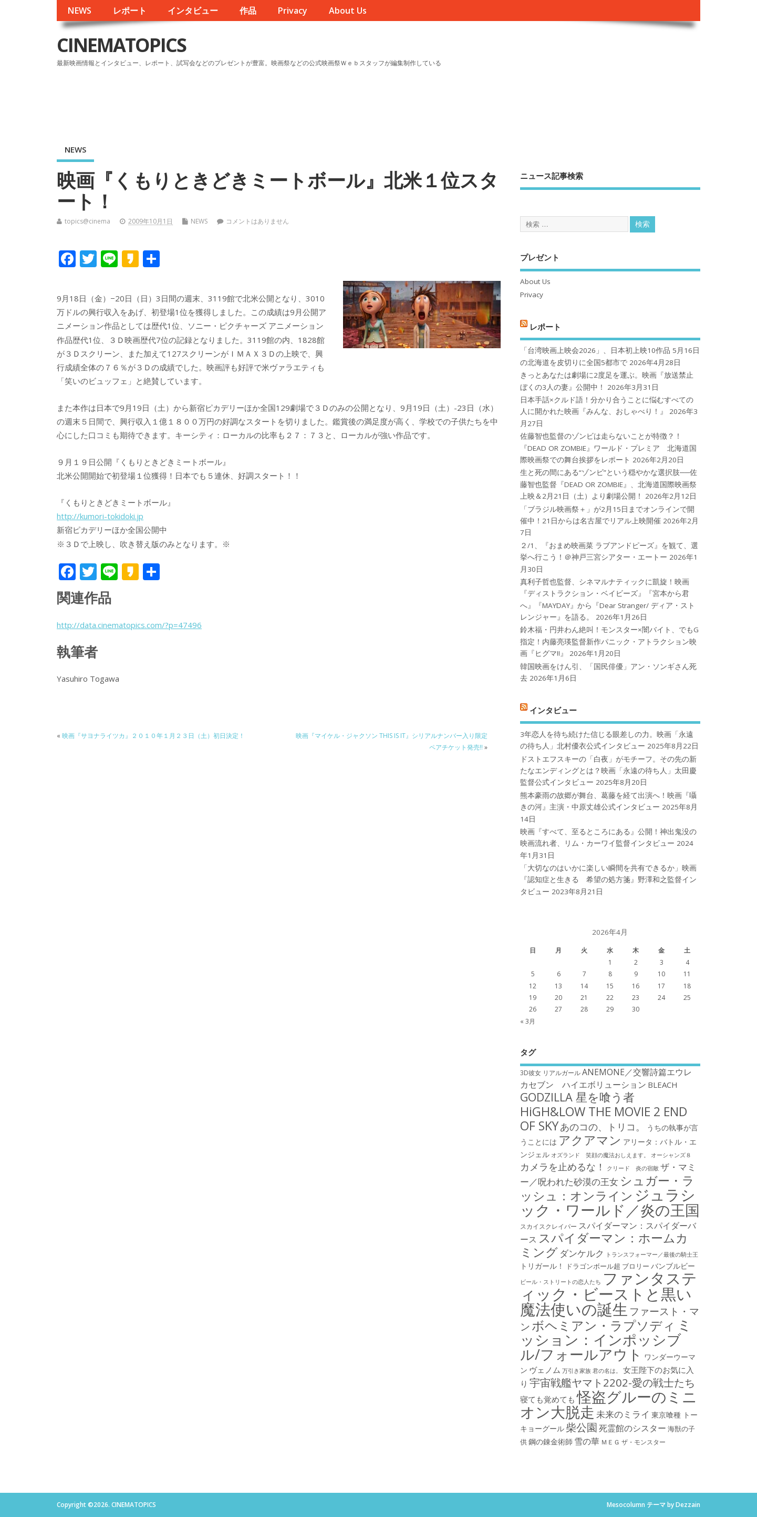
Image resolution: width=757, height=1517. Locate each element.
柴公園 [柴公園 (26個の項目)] (581, 1427)
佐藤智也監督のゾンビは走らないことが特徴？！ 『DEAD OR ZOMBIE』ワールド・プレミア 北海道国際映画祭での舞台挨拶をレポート (608, 447)
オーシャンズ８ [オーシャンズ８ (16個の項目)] (671, 1155)
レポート (130, 10)
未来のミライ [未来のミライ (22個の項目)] (623, 1414)
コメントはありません (257, 221)
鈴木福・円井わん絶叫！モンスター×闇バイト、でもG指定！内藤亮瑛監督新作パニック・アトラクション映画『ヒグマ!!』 (609, 641)
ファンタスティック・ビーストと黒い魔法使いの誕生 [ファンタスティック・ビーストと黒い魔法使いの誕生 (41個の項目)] (608, 1294)
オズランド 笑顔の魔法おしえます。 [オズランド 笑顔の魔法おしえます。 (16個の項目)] (600, 1155)
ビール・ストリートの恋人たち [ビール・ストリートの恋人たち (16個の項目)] (560, 1282)
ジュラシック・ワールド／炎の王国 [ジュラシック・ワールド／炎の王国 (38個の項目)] (610, 1202)
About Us (348, 10)
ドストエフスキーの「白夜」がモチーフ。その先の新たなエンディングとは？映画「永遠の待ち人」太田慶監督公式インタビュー (608, 770)
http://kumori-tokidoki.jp (100, 516)
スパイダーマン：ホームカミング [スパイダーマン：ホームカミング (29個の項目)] (604, 1245)
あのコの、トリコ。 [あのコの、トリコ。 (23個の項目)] (602, 1126)
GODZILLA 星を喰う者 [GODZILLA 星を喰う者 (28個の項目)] (577, 1097)
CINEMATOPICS (121, 45)
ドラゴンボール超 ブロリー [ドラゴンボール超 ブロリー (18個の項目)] (607, 1266)
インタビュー (193, 10)
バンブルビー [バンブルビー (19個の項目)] (673, 1266)
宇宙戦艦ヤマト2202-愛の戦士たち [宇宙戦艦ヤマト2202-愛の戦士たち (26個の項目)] (612, 1382)
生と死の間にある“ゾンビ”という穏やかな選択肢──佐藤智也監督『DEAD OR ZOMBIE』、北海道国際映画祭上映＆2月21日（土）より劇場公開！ (608, 484)
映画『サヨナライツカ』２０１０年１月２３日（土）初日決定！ (153, 735)
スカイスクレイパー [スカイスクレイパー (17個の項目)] (548, 1226)
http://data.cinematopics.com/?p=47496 (129, 625)
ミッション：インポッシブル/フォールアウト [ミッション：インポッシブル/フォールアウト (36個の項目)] (606, 1339)
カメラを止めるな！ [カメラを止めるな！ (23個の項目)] (562, 1166)
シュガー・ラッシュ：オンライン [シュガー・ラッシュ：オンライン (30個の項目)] (607, 1188)
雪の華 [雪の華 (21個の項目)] (586, 1441)
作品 (248, 10)
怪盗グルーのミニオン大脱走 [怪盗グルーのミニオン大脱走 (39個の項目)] (608, 1404)
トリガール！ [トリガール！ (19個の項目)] (542, 1266)
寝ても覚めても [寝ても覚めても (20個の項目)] (547, 1399)
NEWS (79, 10)
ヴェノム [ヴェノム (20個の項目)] (545, 1369)
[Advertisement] (500, 99)
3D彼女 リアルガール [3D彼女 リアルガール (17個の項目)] (550, 1072)
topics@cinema (87, 221)
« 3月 (527, 1021)
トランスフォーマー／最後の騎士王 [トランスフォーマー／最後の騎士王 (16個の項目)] (652, 1254)
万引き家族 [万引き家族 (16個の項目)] (576, 1370)
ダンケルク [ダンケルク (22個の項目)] (581, 1253)
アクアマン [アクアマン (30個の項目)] (589, 1139)
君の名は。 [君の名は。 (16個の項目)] (607, 1370)
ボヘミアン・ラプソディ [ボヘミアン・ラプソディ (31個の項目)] (604, 1325)
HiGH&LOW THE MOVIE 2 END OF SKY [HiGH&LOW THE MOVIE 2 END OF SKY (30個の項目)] (603, 1118)
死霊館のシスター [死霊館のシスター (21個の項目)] (632, 1428)
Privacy (292, 10)
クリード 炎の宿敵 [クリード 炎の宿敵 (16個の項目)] (633, 1168)
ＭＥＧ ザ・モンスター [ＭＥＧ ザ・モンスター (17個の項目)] (633, 1442)
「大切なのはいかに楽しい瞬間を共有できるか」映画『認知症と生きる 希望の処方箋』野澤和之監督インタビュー (608, 879)
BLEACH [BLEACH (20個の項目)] (663, 1084)
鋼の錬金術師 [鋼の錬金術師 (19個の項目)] (550, 1442)
